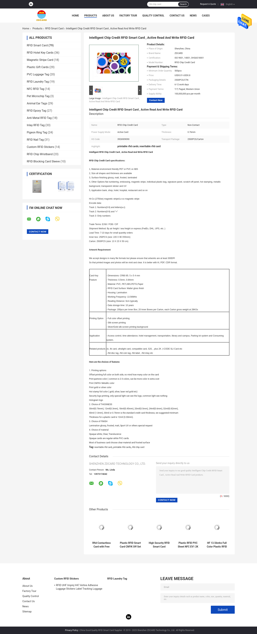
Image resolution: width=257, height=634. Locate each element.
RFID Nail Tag (35, 139)
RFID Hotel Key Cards (40, 52)
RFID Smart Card (54, 28)
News (193, 15)
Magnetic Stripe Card (40, 60)
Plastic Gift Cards (38, 67)
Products (90, 15)
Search (183, 4)
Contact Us (177, 15)
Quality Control (153, 15)
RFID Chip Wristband (40, 154)
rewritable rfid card (103, 447)
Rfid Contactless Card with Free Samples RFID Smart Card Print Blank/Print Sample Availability (101, 544)
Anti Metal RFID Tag (39, 118)
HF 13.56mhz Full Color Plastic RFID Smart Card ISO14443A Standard (217, 544)
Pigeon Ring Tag (37, 132)
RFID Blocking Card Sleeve (43, 161)
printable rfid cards (122, 447)
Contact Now (156, 100)
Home (75, 15)
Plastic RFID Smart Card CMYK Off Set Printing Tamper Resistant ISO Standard (130, 544)
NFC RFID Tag (35, 89)
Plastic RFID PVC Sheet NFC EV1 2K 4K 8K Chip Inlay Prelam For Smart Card (188, 544)
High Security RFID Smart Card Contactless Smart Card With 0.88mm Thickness (159, 544)
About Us (108, 15)
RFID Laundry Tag (38, 81)
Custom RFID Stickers (40, 147)
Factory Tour (128, 15)
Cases (206, 15)
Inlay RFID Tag (36, 125)
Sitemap (27, 611)
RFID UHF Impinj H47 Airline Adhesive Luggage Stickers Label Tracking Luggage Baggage (79, 587)
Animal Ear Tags (37, 103)
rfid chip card (138, 447)
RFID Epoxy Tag (36, 110)
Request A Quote (208, 4)
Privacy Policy (71, 630)
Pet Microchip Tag (38, 96)
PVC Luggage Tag (38, 74)
